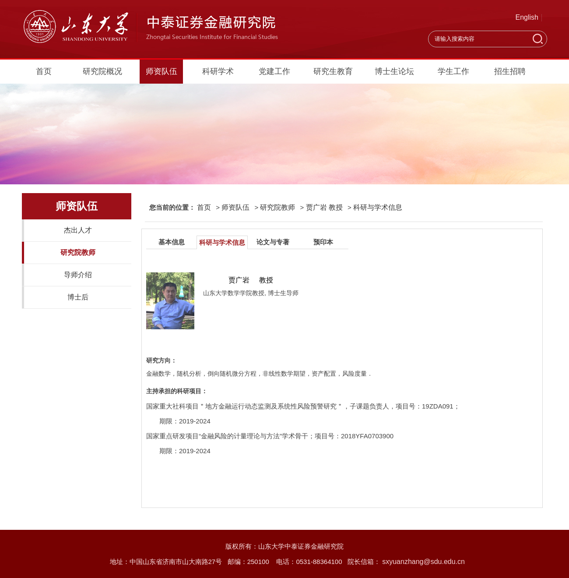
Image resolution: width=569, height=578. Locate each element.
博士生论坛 (394, 71)
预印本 (323, 242)
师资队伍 (161, 71)
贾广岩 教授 (324, 207)
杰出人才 (78, 230)
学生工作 (453, 71)
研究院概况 (102, 71)
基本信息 (171, 242)
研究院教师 (77, 252)
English (527, 17)
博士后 (77, 297)
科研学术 (218, 71)
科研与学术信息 (377, 207)
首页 (44, 71)
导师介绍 (78, 274)
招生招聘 (510, 71)
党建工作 (274, 71)
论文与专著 (272, 242)
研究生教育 (333, 71)
